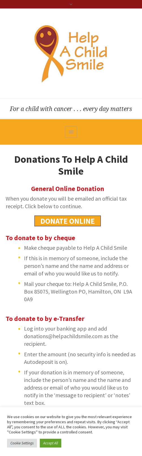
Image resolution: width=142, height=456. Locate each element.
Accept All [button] (50, 443)
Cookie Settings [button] (22, 443)
